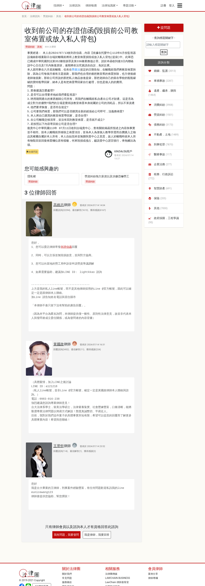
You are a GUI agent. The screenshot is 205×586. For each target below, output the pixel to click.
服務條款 (67, 582)
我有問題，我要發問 (66, 534)
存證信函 (66, 247)
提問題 (164, 28)
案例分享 (153, 573)
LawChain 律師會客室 (117, 582)
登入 (172, 5)
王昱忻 (58, 446)
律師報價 (91, 5)
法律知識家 (109, 5)
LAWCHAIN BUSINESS (117, 578)
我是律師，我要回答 (96, 534)
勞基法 (76, 69)
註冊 (163, 5)
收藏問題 (32, 151)
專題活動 (128, 5)
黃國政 (58, 344)
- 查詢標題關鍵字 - (164, 38)
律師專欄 (153, 578)
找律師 (58, 5)
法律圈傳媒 (111, 573)
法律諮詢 (74, 5)
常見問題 (67, 578)
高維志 (58, 205)
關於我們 (67, 573)
